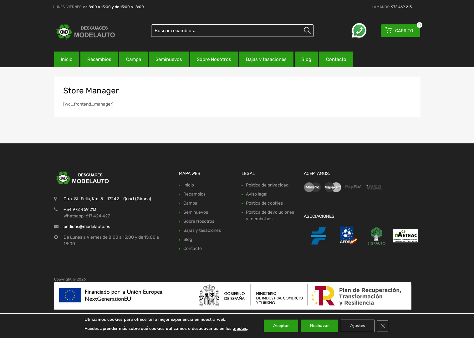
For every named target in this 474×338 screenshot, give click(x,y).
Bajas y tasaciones (266, 59)
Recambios (99, 59)
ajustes (240, 328)
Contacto (336, 59)
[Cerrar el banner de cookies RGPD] (382, 325)
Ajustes (357, 326)
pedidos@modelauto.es (87, 226)
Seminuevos (168, 59)
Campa (133, 59)
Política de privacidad (267, 185)
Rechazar (319, 326)
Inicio (67, 59)
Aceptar (281, 326)
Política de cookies (264, 203)
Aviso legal (256, 194)
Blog (306, 59)
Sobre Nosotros (214, 59)
